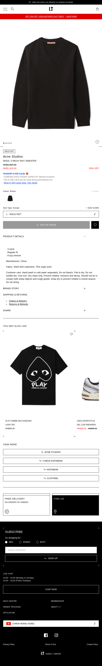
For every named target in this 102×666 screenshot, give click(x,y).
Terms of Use (50, 644)
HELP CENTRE (10, 601)
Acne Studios (13, 156)
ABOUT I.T (56, 607)
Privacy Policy (9, 644)
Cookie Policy (92, 644)
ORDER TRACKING (12, 607)
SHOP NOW (71, 16)
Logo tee (10, 425)
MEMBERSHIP (57, 601)
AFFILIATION (9, 613)
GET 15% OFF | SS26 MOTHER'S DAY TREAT (44, 16)
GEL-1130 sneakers (86, 425)
